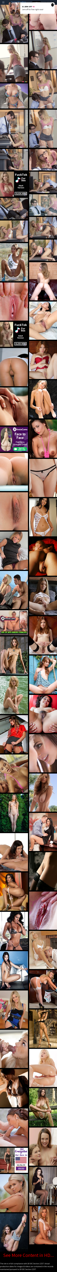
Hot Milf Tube (36, 2)
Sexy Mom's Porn (48, 2)
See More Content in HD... (28, 1255)
